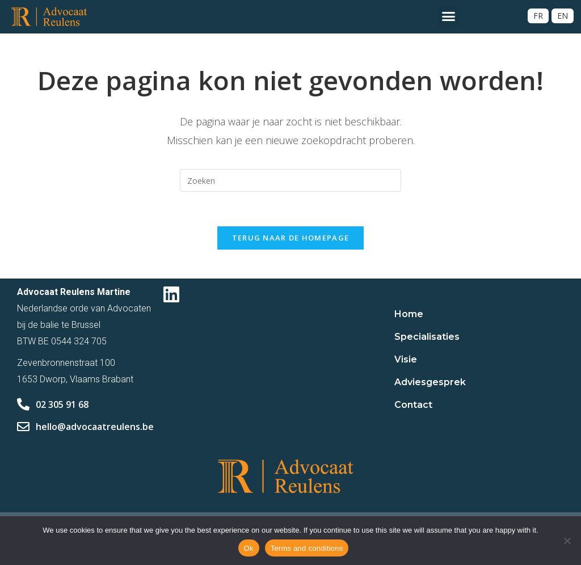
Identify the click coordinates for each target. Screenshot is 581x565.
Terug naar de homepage (291, 238)
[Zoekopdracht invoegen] (290, 180)
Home (408, 314)
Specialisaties (427, 336)
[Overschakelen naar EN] (562, 16)
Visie (405, 359)
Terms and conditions (307, 548)
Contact (413, 404)
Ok (249, 548)
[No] (566, 540)
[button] (449, 16)
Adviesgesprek (430, 382)
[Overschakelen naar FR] (538, 16)
